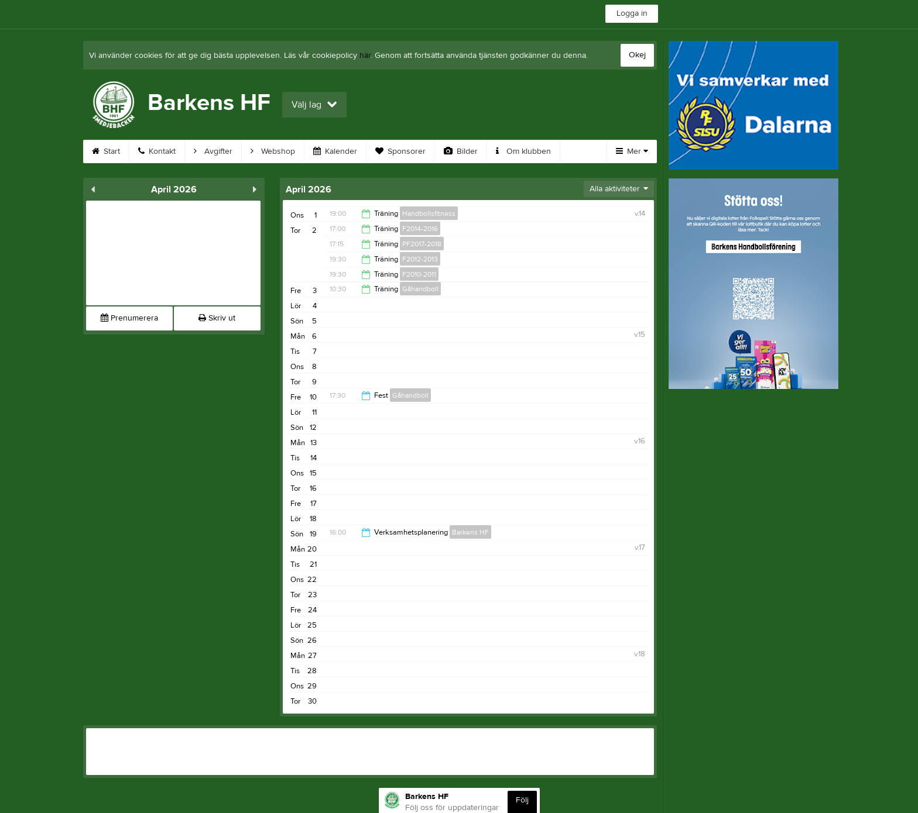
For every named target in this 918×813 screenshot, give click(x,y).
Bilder (461, 151)
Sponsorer (400, 151)
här (365, 55)
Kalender (335, 151)
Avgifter (213, 151)
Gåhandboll (420, 289)
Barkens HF (470, 532)
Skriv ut (216, 318)
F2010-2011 (419, 274)
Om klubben (523, 151)
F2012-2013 (420, 259)
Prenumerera (129, 318)
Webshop (273, 151)
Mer (632, 151)
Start (106, 151)
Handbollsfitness (428, 213)
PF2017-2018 (421, 244)
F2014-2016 (420, 228)
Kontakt (157, 151)
